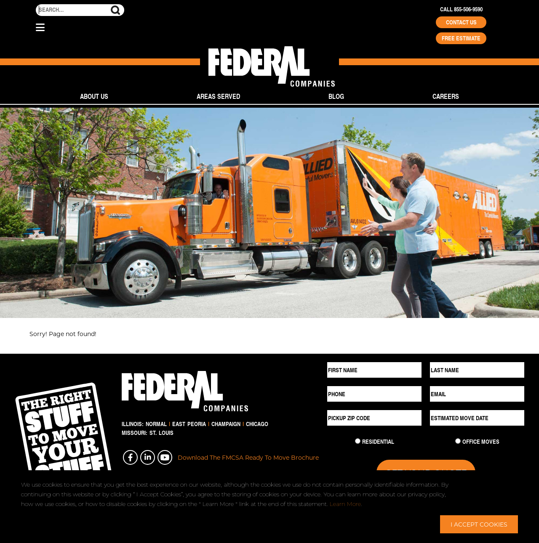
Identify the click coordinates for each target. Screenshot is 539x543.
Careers (445, 96)
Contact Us (461, 22)
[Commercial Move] (458, 441)
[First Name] (374, 370)
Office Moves (480, 441)
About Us (94, 96)
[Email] (477, 394)
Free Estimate (461, 38)
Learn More (345, 504)
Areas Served (218, 96)
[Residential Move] (357, 441)
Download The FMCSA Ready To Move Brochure (248, 457)
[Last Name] (477, 370)
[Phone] (374, 394)
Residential (378, 441)
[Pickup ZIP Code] (374, 418)
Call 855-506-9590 (461, 9)
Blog (336, 96)
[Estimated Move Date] (477, 418)
